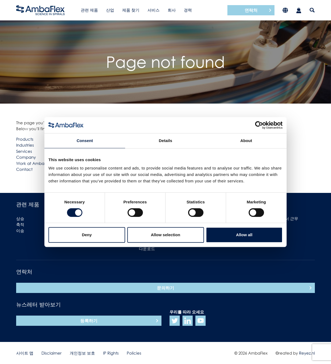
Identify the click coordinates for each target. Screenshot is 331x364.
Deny (87, 234)
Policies (134, 353)
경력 (188, 10)
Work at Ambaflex (33, 163)
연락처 (251, 10)
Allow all (244, 234)
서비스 (153, 10)
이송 (20, 230)
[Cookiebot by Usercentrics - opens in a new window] (259, 125)
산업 (110, 10)
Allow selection (165, 234)
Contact (24, 169)
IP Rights (111, 353)
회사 (172, 10)
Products (24, 139)
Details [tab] (165, 140)
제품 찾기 (130, 10)
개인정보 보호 (82, 353)
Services (24, 151)
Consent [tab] (85, 140)
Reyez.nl (307, 353)
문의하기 (165, 288)
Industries (25, 145)
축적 (20, 224)
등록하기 (88, 320)
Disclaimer (51, 353)
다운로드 (147, 248)
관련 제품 (89, 10)
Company (26, 157)
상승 (20, 218)
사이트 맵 (24, 353)
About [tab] (246, 140)
